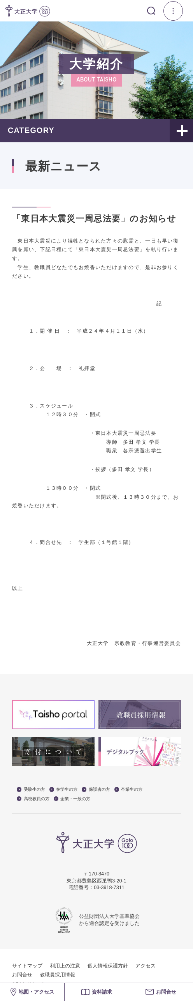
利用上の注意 (65, 966)
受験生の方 (31, 789)
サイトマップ (27, 966)
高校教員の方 (33, 798)
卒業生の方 (128, 789)
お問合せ (22, 975)
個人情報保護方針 (108, 966)
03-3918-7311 (109, 887)
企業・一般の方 (72, 798)
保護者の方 (96, 789)
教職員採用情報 (57, 975)
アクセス (145, 966)
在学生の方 (63, 789)
